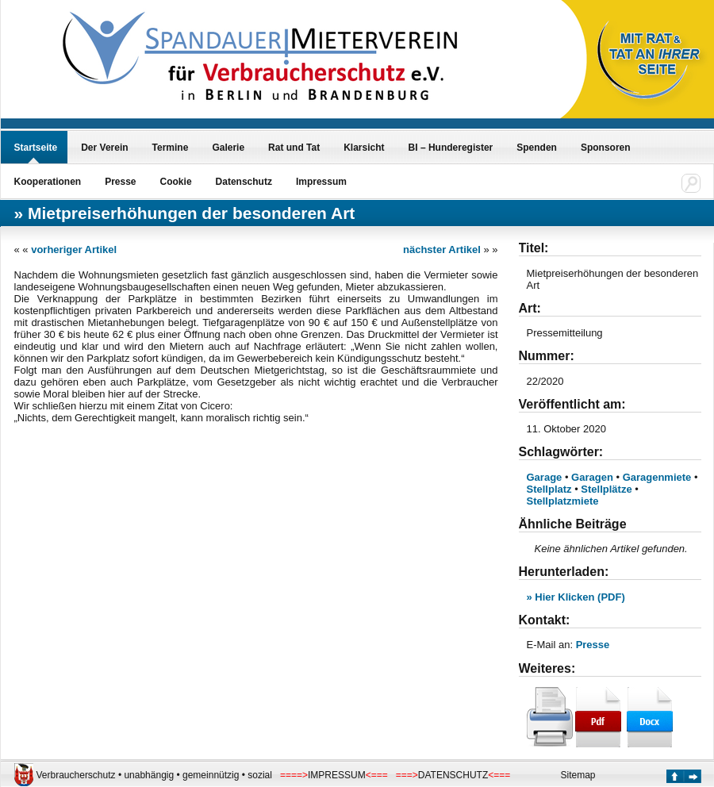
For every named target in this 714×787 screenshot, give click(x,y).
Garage (544, 477)
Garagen (592, 477)
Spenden (536, 147)
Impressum (321, 181)
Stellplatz (549, 489)
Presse (120, 181)
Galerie (228, 147)
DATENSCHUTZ (453, 775)
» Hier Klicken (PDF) (576, 597)
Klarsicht (364, 147)
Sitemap (578, 775)
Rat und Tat (294, 147)
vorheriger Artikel (74, 249)
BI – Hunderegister (451, 147)
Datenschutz (244, 181)
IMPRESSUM (337, 775)
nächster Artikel (442, 249)
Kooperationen (48, 181)
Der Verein (104, 147)
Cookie (176, 181)
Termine (170, 147)
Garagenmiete (657, 477)
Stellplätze (606, 489)
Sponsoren (606, 147)
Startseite (36, 147)
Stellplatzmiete (563, 501)
